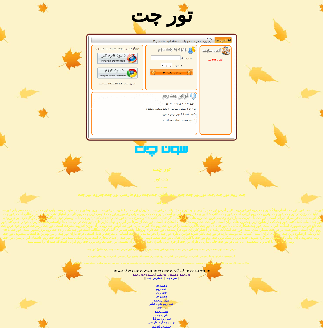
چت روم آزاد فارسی (161, 322)
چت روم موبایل (162, 318)
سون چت (161, 186)
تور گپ (161, 274)
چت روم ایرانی (161, 326)
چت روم (161, 285)
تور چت (185, 274)
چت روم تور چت (144, 274)
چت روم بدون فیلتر (161, 303)
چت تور (173, 274)
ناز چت (161, 307)
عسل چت (161, 311)
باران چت (161, 315)
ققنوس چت (154, 278)
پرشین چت (161, 300)
